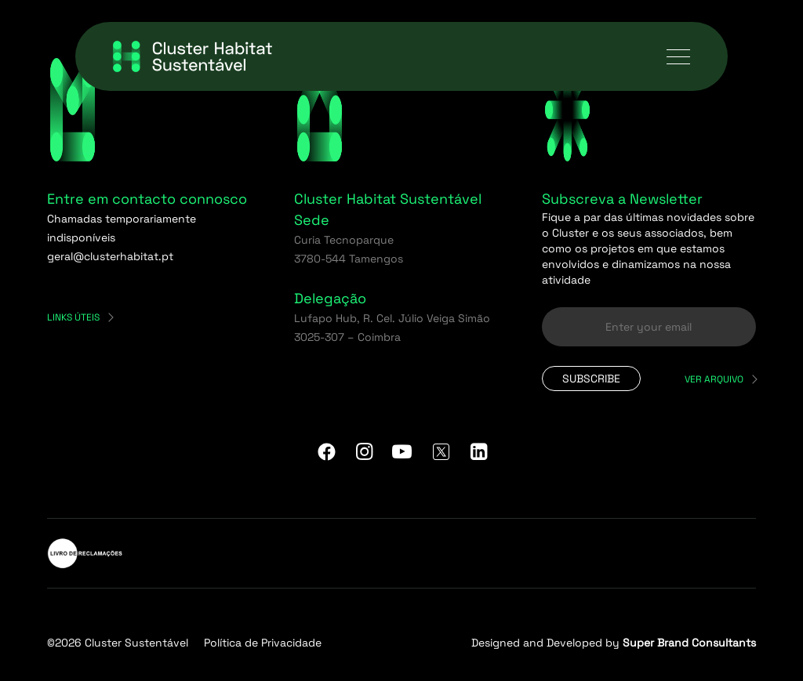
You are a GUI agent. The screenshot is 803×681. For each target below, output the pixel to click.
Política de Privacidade (263, 643)
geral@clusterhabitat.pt (110, 256)
